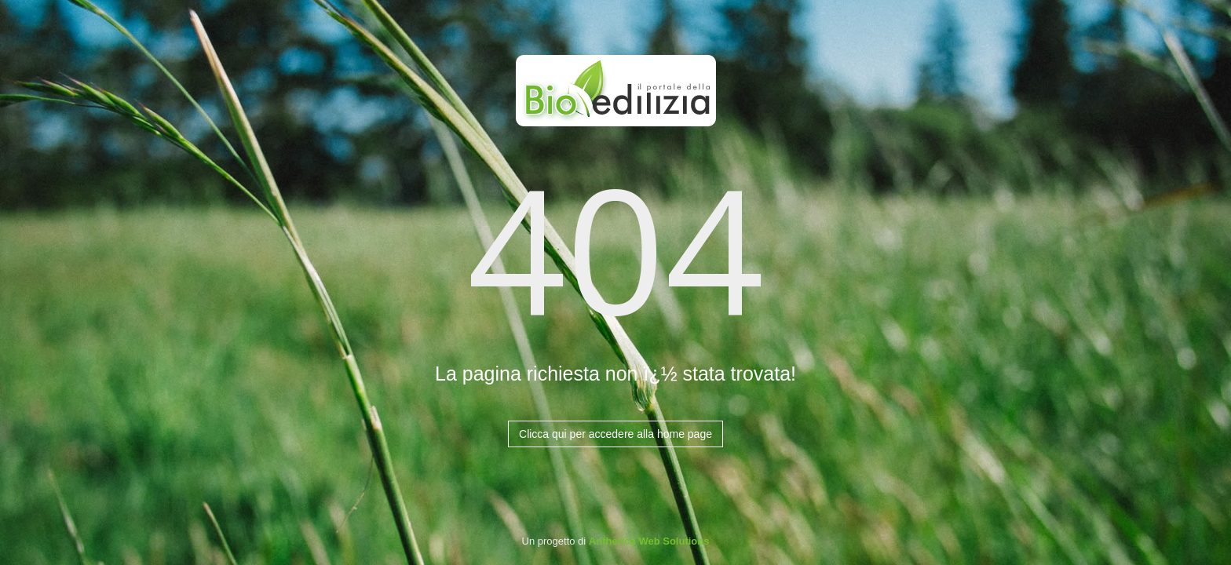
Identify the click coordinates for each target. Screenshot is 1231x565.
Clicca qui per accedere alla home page (615, 434)
